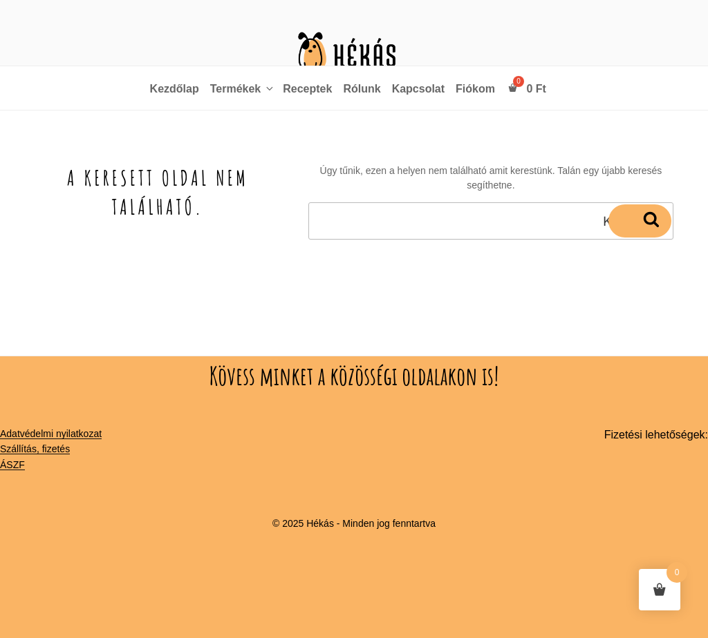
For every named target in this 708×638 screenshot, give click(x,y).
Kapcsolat (418, 89)
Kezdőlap (174, 89)
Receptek (307, 89)
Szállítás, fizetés (35, 448)
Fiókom (475, 89)
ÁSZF (12, 464)
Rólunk (361, 89)
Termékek (243, 89)
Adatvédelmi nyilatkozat (51, 433)
